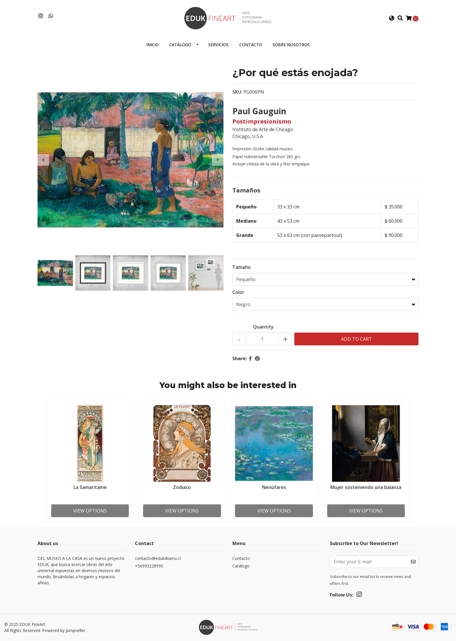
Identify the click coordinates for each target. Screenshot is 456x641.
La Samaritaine (90, 487)
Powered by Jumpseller (63, 630)
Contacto (250, 44)
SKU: (237, 92)
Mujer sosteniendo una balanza (365, 487)
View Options (90, 511)
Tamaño (241, 267)
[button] (392, 18)
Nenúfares (274, 487)
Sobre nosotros (291, 44)
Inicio (152, 44)
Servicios (218, 44)
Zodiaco (182, 487)
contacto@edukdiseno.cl (158, 558)
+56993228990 (149, 566)
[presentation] (43, 160)
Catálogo (180, 44)
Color (238, 292)
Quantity (263, 327)
